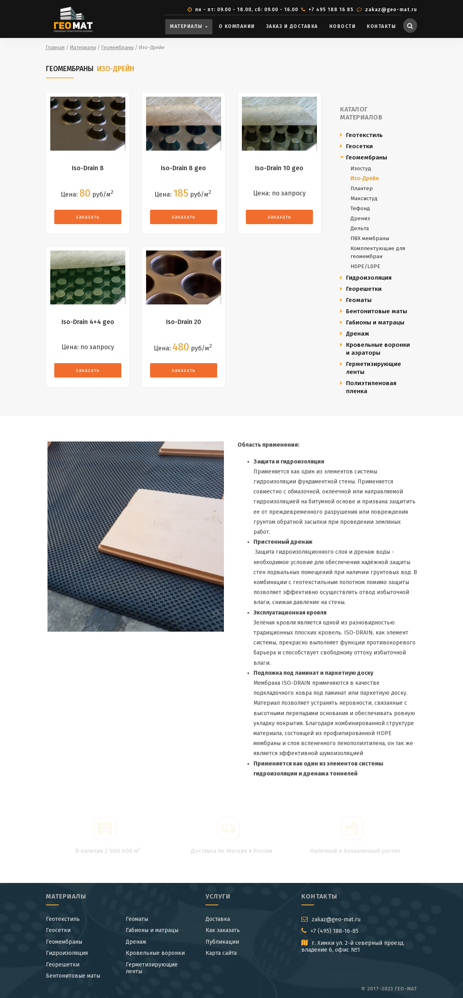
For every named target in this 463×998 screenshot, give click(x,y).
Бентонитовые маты (376, 311)
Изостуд (360, 168)
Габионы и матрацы (375, 322)
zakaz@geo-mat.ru (390, 9)
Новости (342, 26)
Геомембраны (366, 157)
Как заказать (223, 930)
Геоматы (359, 300)
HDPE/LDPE (365, 266)
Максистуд (364, 198)
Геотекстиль (364, 135)
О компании (237, 26)
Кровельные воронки (155, 953)
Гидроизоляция (369, 277)
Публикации (222, 941)
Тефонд (360, 208)
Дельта (359, 228)
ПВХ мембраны (369, 238)
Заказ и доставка (292, 26)
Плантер (361, 188)
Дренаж (357, 333)
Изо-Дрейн (364, 178)
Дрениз (360, 218)
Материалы (187, 26)
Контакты (381, 26)
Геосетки (359, 146)
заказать (88, 217)
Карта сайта (221, 953)
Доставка (218, 919)
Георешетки (364, 288)
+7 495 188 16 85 (330, 9)
